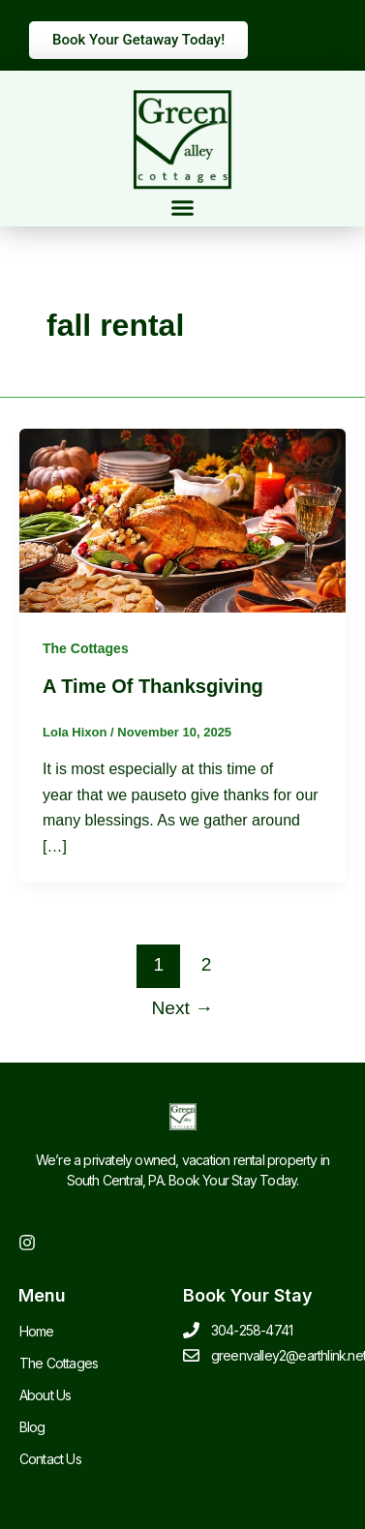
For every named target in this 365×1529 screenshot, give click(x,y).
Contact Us (50, 1459)
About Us (45, 1395)
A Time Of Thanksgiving (153, 686)
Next (183, 1008)
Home (36, 1331)
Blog (32, 1427)
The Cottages (86, 648)
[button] (183, 208)
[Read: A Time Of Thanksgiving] (182, 519)
